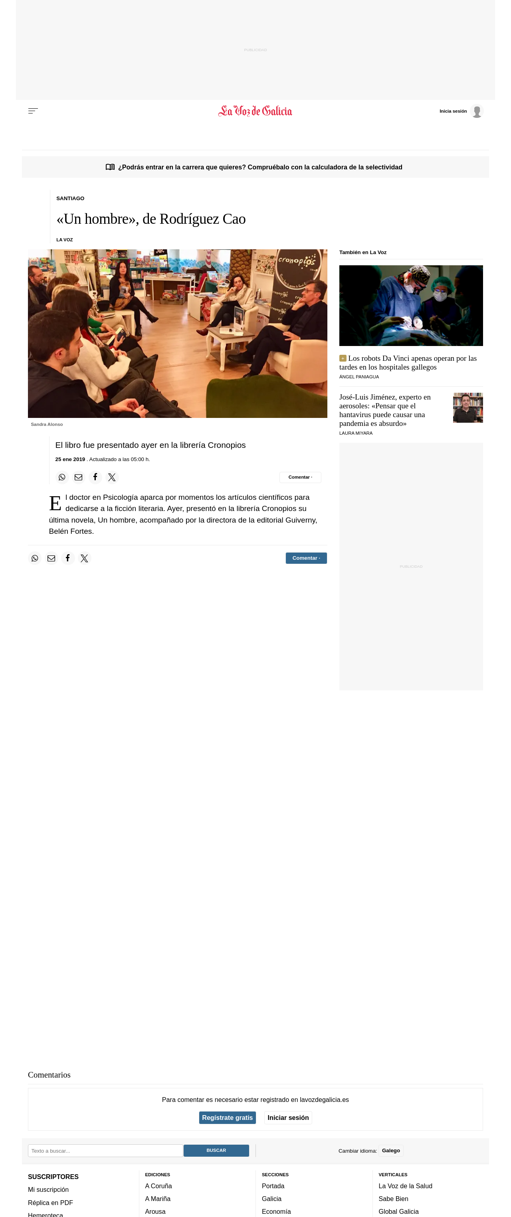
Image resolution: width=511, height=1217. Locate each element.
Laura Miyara (355, 433)
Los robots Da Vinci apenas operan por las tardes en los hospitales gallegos (408, 362)
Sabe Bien (394, 1198)
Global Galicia (399, 1211)
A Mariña (158, 1198)
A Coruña (158, 1185)
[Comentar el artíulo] (300, 477)
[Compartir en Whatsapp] (62, 477)
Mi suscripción (48, 1189)
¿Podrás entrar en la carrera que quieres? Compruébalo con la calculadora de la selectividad (260, 167)
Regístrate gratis (227, 1117)
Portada (273, 1185)
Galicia (271, 1198)
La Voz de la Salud (406, 1185)
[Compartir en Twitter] (112, 477)
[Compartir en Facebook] (95, 477)
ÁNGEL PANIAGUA (359, 376)
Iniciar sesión (288, 1117)
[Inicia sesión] (461, 110)
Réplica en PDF (50, 1202)
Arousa (155, 1211)
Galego (391, 1150)
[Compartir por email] (78, 477)
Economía (276, 1211)
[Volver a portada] (255, 111)
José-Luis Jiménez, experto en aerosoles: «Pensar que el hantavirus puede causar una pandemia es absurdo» (385, 410)
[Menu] (33, 111)
